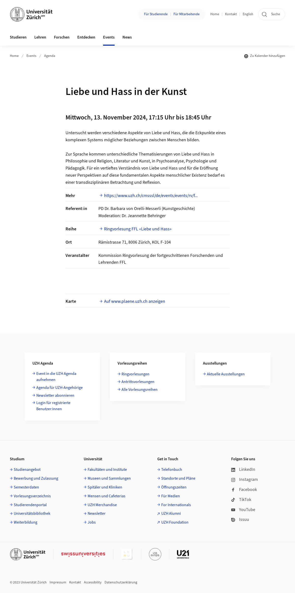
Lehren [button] (40, 37)
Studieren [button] (18, 37)
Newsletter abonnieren (55, 395)
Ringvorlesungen (135, 374)
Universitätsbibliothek (32, 513)
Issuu (240, 519)
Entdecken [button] (86, 37)
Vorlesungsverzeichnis (32, 496)
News (127, 37)
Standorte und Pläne (178, 478)
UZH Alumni (171, 513)
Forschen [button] (61, 37)
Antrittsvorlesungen (137, 381)
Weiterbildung (25, 522)
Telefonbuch (171, 469)
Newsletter (97, 513)
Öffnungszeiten (174, 487)
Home (214, 14)
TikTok (241, 500)
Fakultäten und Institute (107, 469)
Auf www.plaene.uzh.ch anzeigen (134, 301)
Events (31, 55)
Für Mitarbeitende (187, 14)
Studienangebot (27, 469)
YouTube (243, 510)
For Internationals (176, 505)
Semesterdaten (26, 487)
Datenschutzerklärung (121, 582)
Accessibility (93, 582)
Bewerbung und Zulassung (36, 478)
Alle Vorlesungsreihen (139, 389)
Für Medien (170, 496)
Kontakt (231, 14)
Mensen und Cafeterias (106, 496)
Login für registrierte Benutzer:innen (53, 406)
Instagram (244, 479)
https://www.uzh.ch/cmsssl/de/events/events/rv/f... (151, 196)
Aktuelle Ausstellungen (226, 374)
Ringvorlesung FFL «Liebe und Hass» (138, 229)
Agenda (49, 55)
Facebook (244, 490)
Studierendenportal (30, 505)
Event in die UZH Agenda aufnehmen (56, 377)
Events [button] (109, 37)
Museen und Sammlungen (109, 478)
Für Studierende (156, 14)
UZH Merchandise (102, 505)
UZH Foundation (174, 522)
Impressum (58, 582)
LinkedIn (243, 469)
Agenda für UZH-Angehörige (59, 387)
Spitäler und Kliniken (105, 487)
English (248, 14)
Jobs (92, 522)
